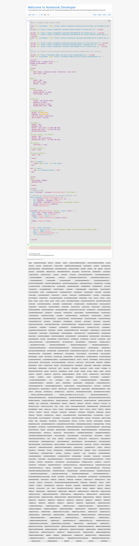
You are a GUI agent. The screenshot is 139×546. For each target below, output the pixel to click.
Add (29, 15)
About (100, 15)
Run (33, 15)
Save (104, 15)
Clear (95, 15)
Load (109, 15)
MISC (30, 263)
